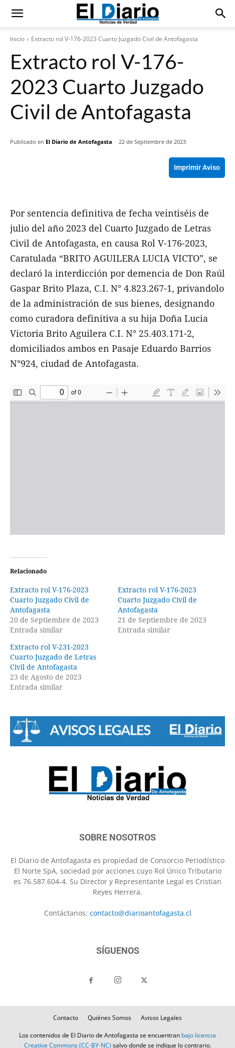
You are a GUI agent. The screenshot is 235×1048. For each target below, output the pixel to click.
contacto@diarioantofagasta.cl (140, 913)
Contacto (65, 1017)
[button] (17, 13)
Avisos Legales (161, 1017)
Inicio (17, 39)
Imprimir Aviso (197, 167)
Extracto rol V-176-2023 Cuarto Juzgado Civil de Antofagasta (49, 600)
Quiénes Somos (109, 1017)
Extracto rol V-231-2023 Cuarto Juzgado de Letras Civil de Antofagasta (53, 657)
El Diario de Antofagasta (79, 141)
